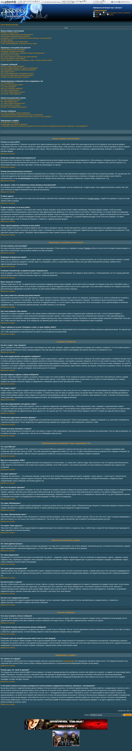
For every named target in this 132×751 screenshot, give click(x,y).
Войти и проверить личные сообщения (116, 13)
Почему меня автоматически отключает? (15, 36)
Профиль (97, 13)
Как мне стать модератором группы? (14, 107)
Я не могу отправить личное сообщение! (15, 113)
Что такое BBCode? (8, 83)
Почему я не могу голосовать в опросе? (15, 77)
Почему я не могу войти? (10, 33)
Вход (95, 16)
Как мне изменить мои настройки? (13, 49)
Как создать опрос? (8, 72)
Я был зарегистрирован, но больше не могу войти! (19, 43)
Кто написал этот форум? (10, 122)
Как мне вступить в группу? (10, 105)
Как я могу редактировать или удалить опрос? (17, 73)
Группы (110, 14)
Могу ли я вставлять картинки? (12, 88)
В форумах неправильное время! (13, 51)
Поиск (102, 14)
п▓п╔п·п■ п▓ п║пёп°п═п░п (120, 2)
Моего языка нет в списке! (10, 55)
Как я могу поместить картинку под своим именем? (19, 57)
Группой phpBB (68, 661)
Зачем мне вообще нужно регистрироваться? (17, 34)
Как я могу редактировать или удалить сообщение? (19, 68)
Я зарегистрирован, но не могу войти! (14, 42)
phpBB (62, 750)
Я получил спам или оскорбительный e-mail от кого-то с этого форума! (26, 116)
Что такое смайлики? (8, 87)
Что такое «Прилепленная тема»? (13, 92)
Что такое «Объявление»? (10, 90)
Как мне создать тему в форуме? (12, 66)
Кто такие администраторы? (11, 100)
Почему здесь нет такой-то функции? (14, 124)
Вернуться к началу (8, 154)
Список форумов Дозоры (9, 24)
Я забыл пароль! (7, 40)
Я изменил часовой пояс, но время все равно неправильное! (23, 53)
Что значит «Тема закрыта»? (11, 94)
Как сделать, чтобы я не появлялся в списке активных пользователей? (26, 38)
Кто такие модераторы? (9, 101)
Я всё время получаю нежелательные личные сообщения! (22, 115)
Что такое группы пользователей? (13, 103)
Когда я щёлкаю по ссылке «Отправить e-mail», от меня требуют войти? (26, 60)
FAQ (95, 14)
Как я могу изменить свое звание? (13, 58)
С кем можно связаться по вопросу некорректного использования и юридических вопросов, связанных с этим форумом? (44, 126)
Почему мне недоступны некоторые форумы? (17, 75)
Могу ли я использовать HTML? (12, 85)
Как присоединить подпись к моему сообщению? (18, 70)
